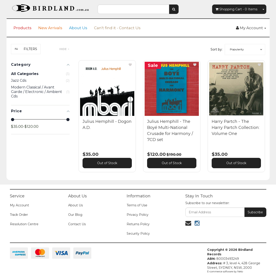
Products (22, 28)
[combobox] (133, 9)
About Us (78, 28)
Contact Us (77, 224)
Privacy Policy (137, 215)
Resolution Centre (24, 224)
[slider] (12, 119)
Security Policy (138, 234)
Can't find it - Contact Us (117, 28)
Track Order (19, 215)
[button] (245, 49)
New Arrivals (50, 28)
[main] (172, 119)
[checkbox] (40, 80)
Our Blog (75, 215)
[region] (40, 111)
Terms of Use (137, 205)
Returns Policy (138, 224)
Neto (240, 271)
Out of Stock (107, 163)
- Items (236, 9)
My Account (19, 205)
